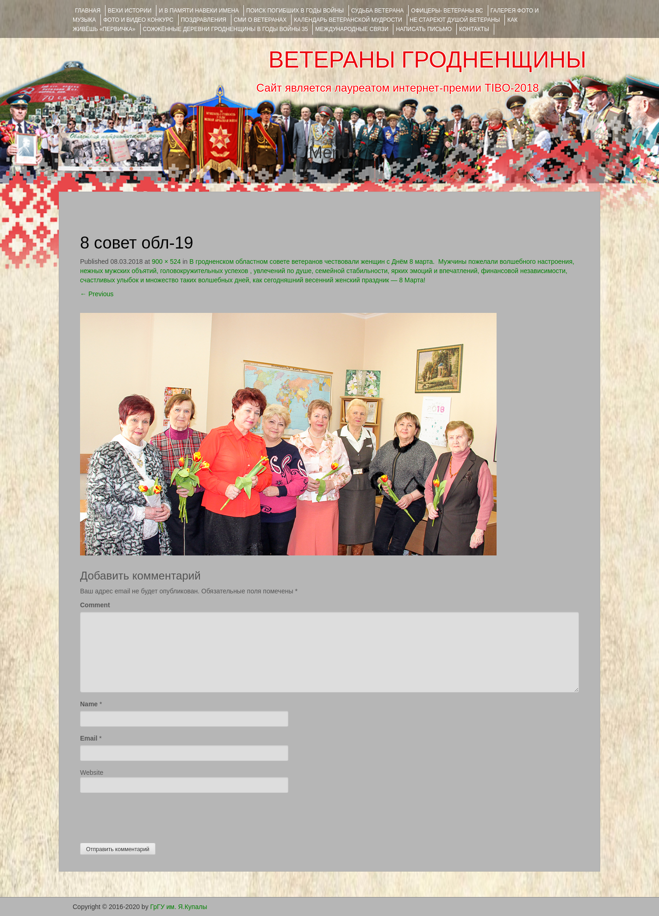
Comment (95, 605)
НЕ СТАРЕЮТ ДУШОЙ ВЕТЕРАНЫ (455, 20)
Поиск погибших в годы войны (295, 10)
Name (89, 704)
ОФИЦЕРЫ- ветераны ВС (447, 10)
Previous (96, 294)
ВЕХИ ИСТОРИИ (129, 10)
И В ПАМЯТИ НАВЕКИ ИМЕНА (199, 10)
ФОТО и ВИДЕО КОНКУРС (138, 20)
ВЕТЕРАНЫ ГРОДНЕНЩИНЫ (427, 59)
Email (88, 738)
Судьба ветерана (377, 10)
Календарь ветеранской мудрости (348, 20)
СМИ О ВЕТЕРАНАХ (260, 20)
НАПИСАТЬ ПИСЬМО (424, 29)
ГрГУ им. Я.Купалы (178, 906)
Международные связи (351, 29)
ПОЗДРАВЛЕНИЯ (203, 20)
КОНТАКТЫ (474, 29)
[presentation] (150, 816)
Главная (87, 10)
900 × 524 (166, 261)
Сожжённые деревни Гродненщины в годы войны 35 (225, 29)
